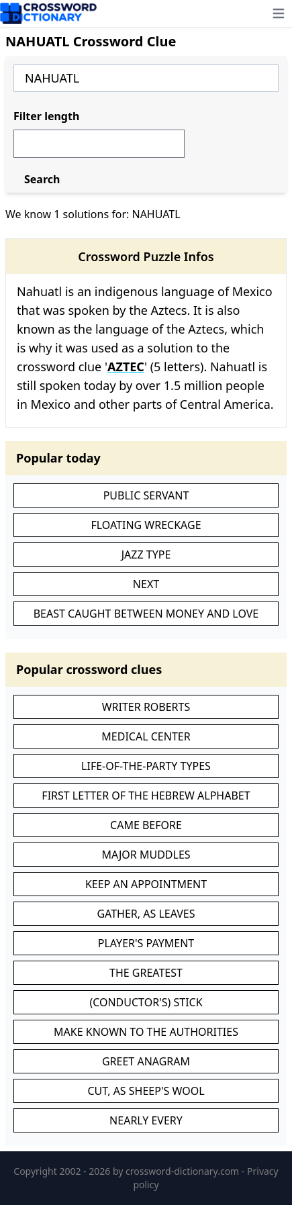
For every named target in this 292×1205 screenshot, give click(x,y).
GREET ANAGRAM (146, 1061)
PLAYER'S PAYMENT (146, 943)
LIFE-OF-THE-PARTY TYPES (146, 766)
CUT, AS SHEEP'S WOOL (145, 1090)
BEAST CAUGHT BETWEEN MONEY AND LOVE (146, 613)
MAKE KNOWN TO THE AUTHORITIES (146, 1031)
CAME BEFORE (146, 825)
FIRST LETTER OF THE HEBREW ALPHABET (146, 795)
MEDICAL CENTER (145, 736)
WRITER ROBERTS (146, 707)
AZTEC (125, 366)
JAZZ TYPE (146, 554)
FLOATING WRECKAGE (146, 525)
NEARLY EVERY (146, 1120)
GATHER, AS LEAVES (146, 913)
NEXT (146, 584)
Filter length (46, 116)
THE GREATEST (146, 972)
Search (42, 179)
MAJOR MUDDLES (145, 854)
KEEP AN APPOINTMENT (146, 884)
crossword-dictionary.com (184, 1171)
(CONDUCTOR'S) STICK (145, 1002)
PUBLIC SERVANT (146, 495)
